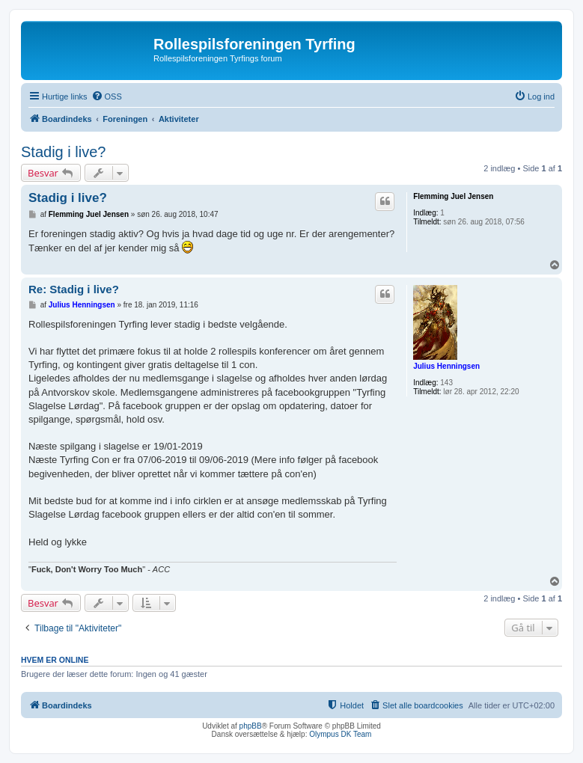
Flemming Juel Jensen (453, 196)
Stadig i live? (63, 152)
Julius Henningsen (446, 366)
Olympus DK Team (340, 734)
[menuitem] (106, 96)
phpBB (250, 726)
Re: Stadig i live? (73, 289)
